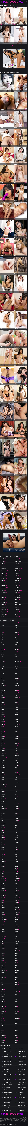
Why (16, 1006)
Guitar (3, 883)
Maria (17, 622)
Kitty (3, 989)
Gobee (3, 868)
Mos (17, 690)
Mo (16, 673)
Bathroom (4, 571)
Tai (16, 955)
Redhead (18, 578)
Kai (2, 960)
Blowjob (4, 585)
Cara (3, 755)
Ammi (3, 647)
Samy (17, 900)
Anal (3, 558)
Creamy (4, 784)
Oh (16, 786)
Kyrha (3, 999)
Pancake (17, 815)
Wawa (17, 1004)
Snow (17, 917)
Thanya (17, 970)
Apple (3, 666)
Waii (16, 999)
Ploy (17, 854)
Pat (16, 830)
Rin (16, 883)
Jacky (3, 909)
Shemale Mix (7, 1102)
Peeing (17, 571)
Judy (3, 948)
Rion (16, 888)
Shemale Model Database (23, 1082)
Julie (3, 950)
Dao (3, 789)
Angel (3, 654)
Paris (17, 825)
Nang (16, 709)
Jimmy (3, 936)
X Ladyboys (20, 1061)
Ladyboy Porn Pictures (9, 1059)
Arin (3, 668)
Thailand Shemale (22, 1077)
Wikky (17, 1011)
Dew (2, 806)
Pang (16, 818)
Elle (2, 818)
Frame (3, 847)
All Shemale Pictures (23, 1069)
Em (2, 820)
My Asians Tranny (8, 1092)
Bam (3, 692)
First (3, 840)
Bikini (3, 580)
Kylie (2, 996)
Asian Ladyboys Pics (22, 1102)
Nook (16, 767)
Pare (16, 823)
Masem (17, 625)
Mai (2, 1030)
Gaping (4, 607)
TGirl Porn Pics (7, 1089)
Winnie (17, 1016)
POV (17, 575)
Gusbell (3, 885)
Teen (17, 602)
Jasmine (4, 919)
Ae (2, 622)
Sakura (17, 895)
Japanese (4, 614)
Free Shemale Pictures (23, 1095)
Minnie (17, 666)
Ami (2, 642)
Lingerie (18, 558)
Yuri (16, 1040)
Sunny (17, 943)
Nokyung (17, 755)
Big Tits (4, 578)
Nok (16, 753)
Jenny (3, 926)
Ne (16, 729)
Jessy (3, 934)
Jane (3, 914)
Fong (3, 844)
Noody (17, 765)
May (17, 627)
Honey (3, 895)
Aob (2, 663)
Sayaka (17, 907)
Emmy (3, 825)
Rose (17, 890)
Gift (3, 854)
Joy (2, 943)
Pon (16, 859)
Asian (4, 561)
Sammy (17, 897)
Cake (3, 748)
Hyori (3, 897)
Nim (16, 741)
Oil (16, 789)
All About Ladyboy (22, 1051)
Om (16, 796)
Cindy (3, 772)
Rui (16, 893)
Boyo (3, 743)
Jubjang (3, 946)
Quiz (17, 881)
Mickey (17, 647)
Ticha (17, 972)
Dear (3, 796)
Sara (17, 905)
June (3, 953)
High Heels (4, 612)
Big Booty (4, 573)
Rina (16, 885)
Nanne (17, 712)
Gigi (2, 859)
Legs (3, 616)
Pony (16, 864)
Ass (3, 563)
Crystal (3, 786)
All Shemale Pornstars (23, 1066)
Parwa (17, 827)
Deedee (3, 799)
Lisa (3, 1025)
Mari (3, 1042)
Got (3, 876)
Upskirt (17, 612)
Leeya (3, 1011)
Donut (3, 811)
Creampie (4, 587)
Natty (17, 726)
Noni (16, 760)
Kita (2, 987)
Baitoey (3, 685)
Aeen (3, 625)
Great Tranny (7, 1105)
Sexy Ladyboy (7, 1079)
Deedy (3, 801)
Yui (16, 1035)
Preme (17, 876)
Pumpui (17, 878)
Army (3, 676)
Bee (3, 707)
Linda (3, 1020)
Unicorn (17, 992)
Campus (3, 750)
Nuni (16, 777)
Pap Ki (17, 820)
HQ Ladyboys (21, 1110)
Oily (16, 791)
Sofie (16, 924)
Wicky (17, 1008)
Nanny (17, 714)
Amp (3, 649)
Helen (3, 890)
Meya (17, 644)
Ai (2, 627)
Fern (3, 837)
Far (2, 835)
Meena (17, 637)
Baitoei (3, 683)
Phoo (16, 844)
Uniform (17, 609)
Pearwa (17, 840)
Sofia (16, 922)
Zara (16, 1042)
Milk (16, 651)
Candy (3, 753)
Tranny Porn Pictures (9, 1100)
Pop (16, 868)
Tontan (17, 979)
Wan (16, 1001)
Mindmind (18, 661)
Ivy (2, 905)
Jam (2, 912)
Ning (17, 743)
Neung (17, 736)
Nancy (17, 707)
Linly (2, 1023)
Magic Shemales (22, 1064)
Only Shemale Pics (22, 1084)
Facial (3, 597)
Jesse (3, 929)
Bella (3, 714)
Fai (2, 830)
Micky (17, 649)
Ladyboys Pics (7, 1087)
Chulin (3, 770)
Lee (3, 1008)
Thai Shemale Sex (8, 1056)
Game (3, 849)
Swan (17, 948)
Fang (3, 832)
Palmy (17, 808)
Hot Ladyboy (7, 1069)
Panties (17, 566)
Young (17, 616)
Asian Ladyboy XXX (22, 1087)
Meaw (17, 632)
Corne (3, 779)
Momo (17, 678)
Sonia (17, 929)
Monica (17, 685)
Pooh (16, 866)
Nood (16, 762)
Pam (16, 811)
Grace (3, 878)
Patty (17, 832)
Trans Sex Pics (21, 1059)
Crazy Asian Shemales (9, 1061)
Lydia (3, 1028)
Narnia (17, 719)
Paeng (17, 803)
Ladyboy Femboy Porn (9, 1066)
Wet (16, 614)
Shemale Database (8, 1084)
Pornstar (18, 573)
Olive (16, 794)
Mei (16, 639)
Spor (16, 936)
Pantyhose (18, 568)
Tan (16, 960)
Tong (16, 977)
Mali (2, 1033)
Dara (3, 791)
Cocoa (3, 777)
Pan (16, 813)
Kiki (2, 982)
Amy (3, 651)
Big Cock (4, 575)
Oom (16, 801)
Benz (3, 721)
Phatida (17, 842)
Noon (17, 770)
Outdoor (17, 563)
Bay (2, 700)
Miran (17, 671)
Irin (2, 902)
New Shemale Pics (8, 1095)
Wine (17, 1013)
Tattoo (17, 599)
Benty (3, 719)
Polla (16, 856)
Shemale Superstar (8, 1064)
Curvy (3, 595)
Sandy (17, 902)
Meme (17, 642)
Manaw (3, 1035)
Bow (2, 738)
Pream (17, 873)
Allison (3, 635)
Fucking (4, 604)
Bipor (3, 724)
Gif (2, 852)
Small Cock (18, 587)
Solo (17, 592)
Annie (3, 661)
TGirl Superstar (7, 1082)
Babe (3, 566)
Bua (2, 745)
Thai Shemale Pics (9, 1124)
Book (3, 736)
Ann (2, 656)
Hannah (3, 888)
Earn (2, 815)
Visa (16, 996)
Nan (16, 702)
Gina (2, 864)
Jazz (3, 922)
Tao (16, 963)
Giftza (3, 856)
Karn (3, 967)
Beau (3, 702)
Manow (3, 1037)
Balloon (3, 690)
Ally (2, 637)
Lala (2, 1004)
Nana (17, 704)
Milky (16, 654)
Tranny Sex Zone (8, 1077)
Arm (2, 673)
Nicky (16, 738)
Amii (2, 644)
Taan (16, 953)
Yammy (17, 1018)
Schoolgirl (18, 580)
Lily (2, 1016)
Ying (16, 1023)
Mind (16, 659)
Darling (3, 794)
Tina (16, 975)
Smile (17, 914)
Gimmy (3, 861)
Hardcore (4, 609)
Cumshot (4, 592)
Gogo (3, 873)
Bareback (4, 568)
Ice (2, 900)
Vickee (17, 994)
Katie (3, 975)
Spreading (18, 595)
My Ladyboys (21, 1092)
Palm (16, 806)
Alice (3, 630)
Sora (16, 934)
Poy (16, 871)
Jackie (3, 907)
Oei (16, 784)
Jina (3, 938)
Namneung (18, 700)
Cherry (3, 765)
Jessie (3, 931)
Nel (16, 731)
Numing (17, 774)
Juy (2, 955)
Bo (2, 726)
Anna (3, 659)
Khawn (3, 979)
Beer (3, 709)
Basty (3, 697)
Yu (16, 1033)
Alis (2, 632)
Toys (17, 607)
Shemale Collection (22, 1079)
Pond (17, 861)
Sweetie (17, 950)
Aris (2, 671)
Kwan (3, 992)
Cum (3, 590)
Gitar (3, 866)
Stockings (18, 597)
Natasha (17, 724)
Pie (16, 847)
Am (2, 639)
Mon (16, 680)
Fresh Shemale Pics (22, 1105)
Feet (3, 599)
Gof (2, 871)
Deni (2, 803)
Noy (16, 772)
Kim (2, 984)
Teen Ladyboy (21, 1071)
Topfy (17, 982)
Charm (3, 760)
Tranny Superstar (8, 1071)
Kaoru (3, 963)
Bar (2, 695)
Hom (3, 893)
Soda (17, 919)
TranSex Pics (21, 1100)
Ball (2, 688)
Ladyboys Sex (7, 1107)
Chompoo (4, 767)
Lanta (3, 1006)
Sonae (17, 926)
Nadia (17, 692)
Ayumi (3, 680)
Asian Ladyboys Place (23, 1048)
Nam (17, 695)
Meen (17, 635)
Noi (16, 750)
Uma (16, 987)
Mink (16, 663)
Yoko (17, 1028)
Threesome (18, 604)
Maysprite (18, 630)
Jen (2, 924)
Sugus (17, 938)
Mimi (17, 656)
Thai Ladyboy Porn (8, 1074)
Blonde (3, 583)
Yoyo (17, 1030)
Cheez (3, 762)
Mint (17, 668)
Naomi (17, 717)
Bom (3, 729)
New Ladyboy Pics (8, 1051)
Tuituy (17, 984)
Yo (16, 1025)
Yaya (16, 1020)
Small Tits (18, 590)
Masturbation (19, 561)
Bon (3, 731)
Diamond (4, 808)
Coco (3, 774)
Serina (17, 909)
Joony (3, 941)
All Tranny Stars (21, 1054)
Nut (16, 779)
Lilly (2, 1013)
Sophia (17, 931)
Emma (3, 823)
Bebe (3, 704)
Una (16, 989)
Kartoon (4, 970)
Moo (17, 688)
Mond (17, 683)
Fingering (4, 602)
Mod (16, 676)
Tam (16, 958)
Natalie (17, 721)
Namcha (17, 697)
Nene (16, 733)
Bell (3, 712)
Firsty (3, 842)
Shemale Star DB (8, 1110)
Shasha (17, 912)
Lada (3, 1001)
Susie (17, 946)
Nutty (17, 782)
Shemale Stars (7, 1048)
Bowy (3, 741)
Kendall (3, 977)
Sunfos (17, 941)
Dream (3, 813)
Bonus (3, 733)
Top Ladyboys (7, 1054)
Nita (16, 745)
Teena (17, 967)
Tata (17, 965)
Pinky (17, 852)
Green (3, 881)
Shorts (17, 583)
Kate (2, 972)
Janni (3, 917)
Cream (3, 782)
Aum (3, 678)
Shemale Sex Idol (22, 1074)
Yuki (16, 1037)
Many (3, 1040)
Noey (16, 748)
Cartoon (4, 758)
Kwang (3, 994)
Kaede (3, 958)
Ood (16, 799)
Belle (3, 717)
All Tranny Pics (21, 1107)
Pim (16, 849)
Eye (3, 827)
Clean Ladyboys (7, 1097)
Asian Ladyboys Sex (22, 1097)
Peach (17, 837)
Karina (3, 965)
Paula (17, 835)
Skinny (17, 585)
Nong (16, 758)
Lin (2, 1018)
